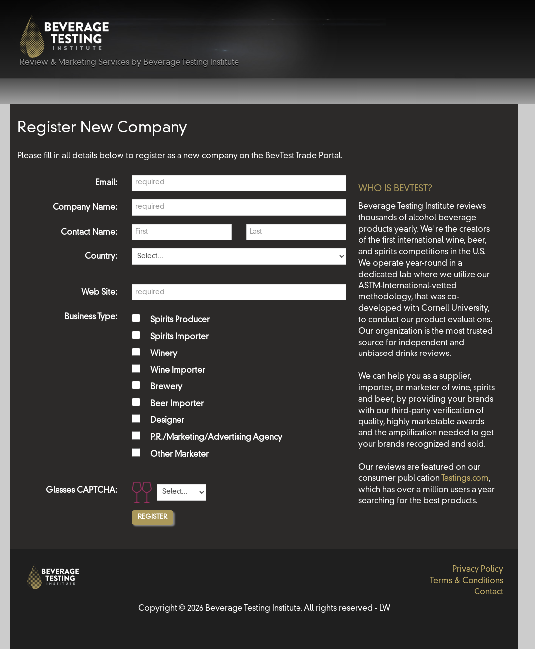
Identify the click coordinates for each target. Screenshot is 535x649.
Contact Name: (89, 232)
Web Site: (99, 292)
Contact (488, 592)
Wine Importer (177, 371)
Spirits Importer (179, 337)
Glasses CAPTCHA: (81, 491)
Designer (167, 421)
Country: (101, 257)
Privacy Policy (477, 570)
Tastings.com (465, 479)
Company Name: (85, 208)
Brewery (166, 387)
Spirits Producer (180, 320)
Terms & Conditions (466, 581)
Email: (106, 183)
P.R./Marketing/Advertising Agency (216, 438)
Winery (163, 354)
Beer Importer (177, 404)
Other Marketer (179, 455)
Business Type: (90, 317)
